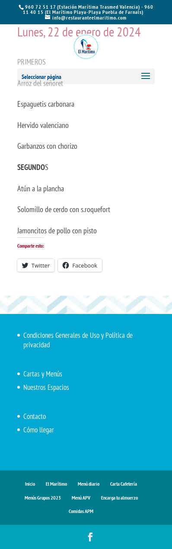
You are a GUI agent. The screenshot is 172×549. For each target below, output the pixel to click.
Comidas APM (81, 511)
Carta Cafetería (123, 483)
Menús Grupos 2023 (43, 497)
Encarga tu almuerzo (119, 497)
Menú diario (88, 483)
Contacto (34, 416)
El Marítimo (56, 483)
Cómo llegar (38, 430)
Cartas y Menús (42, 374)
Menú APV (81, 497)
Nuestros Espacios (46, 387)
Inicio (30, 483)
